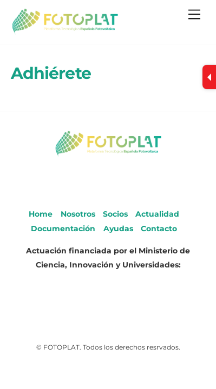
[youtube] (107, 179)
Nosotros (78, 214)
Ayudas (118, 228)
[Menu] (194, 14)
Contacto (159, 228)
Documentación (63, 228)
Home (41, 214)
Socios (115, 214)
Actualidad (157, 214)
